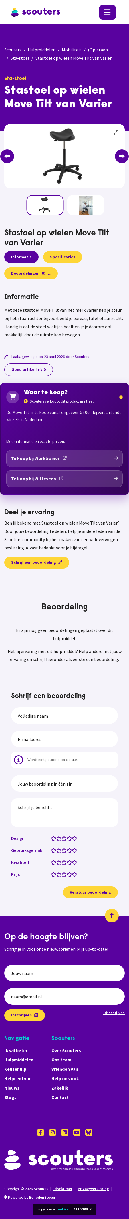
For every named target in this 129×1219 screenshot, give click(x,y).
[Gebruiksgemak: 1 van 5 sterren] (55, 850)
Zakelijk (59, 1088)
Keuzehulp (15, 1069)
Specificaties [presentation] (62, 256)
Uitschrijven (114, 1012)
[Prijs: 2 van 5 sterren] (60, 874)
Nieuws (11, 1088)
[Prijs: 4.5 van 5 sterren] (73, 874)
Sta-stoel (20, 58)
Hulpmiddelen (41, 50)
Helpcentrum (18, 1078)
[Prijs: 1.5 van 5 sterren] (57, 874)
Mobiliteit (72, 50)
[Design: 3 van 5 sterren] (65, 838)
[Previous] (7, 156)
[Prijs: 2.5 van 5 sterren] (62, 874)
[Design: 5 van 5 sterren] (75, 838)
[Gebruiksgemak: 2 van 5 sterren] (60, 850)
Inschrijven (24, 1015)
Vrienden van (64, 1069)
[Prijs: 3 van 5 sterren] (65, 874)
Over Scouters (66, 1050)
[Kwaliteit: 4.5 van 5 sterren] (73, 862)
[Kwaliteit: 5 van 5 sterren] (75, 862)
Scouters (12, 50)
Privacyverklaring (93, 1188)
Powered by (29, 1197)
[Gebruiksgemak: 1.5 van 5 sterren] (57, 850)
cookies (62, 1209)
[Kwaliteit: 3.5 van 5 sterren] (68, 862)
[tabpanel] (64, 316)
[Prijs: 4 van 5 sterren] (70, 874)
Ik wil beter (15, 1050)
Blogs (10, 1097)
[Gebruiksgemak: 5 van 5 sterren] (75, 850)
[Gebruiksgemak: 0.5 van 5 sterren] (52, 850)
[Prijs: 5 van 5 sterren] (75, 874)
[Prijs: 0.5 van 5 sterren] (52, 874)
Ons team (61, 1059)
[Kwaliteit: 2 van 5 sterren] (60, 862)
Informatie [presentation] (21, 256)
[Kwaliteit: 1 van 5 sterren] (55, 862)
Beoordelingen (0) (31, 273)
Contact (60, 1097)
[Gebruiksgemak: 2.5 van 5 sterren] (62, 850)
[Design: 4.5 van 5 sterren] (73, 838)
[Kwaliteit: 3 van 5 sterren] (65, 862)
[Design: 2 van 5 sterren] (60, 838)
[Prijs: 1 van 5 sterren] (55, 874)
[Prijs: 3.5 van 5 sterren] (68, 874)
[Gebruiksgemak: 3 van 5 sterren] (65, 850)
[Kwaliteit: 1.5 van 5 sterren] (57, 862)
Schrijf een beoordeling (36, 562)
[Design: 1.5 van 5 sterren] (57, 838)
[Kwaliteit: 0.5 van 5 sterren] (52, 862)
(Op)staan (98, 50)
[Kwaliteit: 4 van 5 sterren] (70, 862)
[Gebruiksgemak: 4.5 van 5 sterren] (73, 850)
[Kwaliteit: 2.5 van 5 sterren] (62, 862)
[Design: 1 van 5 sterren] (55, 838)
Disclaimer (62, 1188)
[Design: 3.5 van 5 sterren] (68, 838)
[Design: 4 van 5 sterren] (70, 838)
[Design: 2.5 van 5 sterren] (62, 838)
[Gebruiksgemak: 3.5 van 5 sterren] (68, 850)
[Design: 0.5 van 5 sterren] (52, 838)
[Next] (122, 156)
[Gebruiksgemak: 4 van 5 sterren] (70, 850)
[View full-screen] (116, 132)
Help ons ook (65, 1078)
